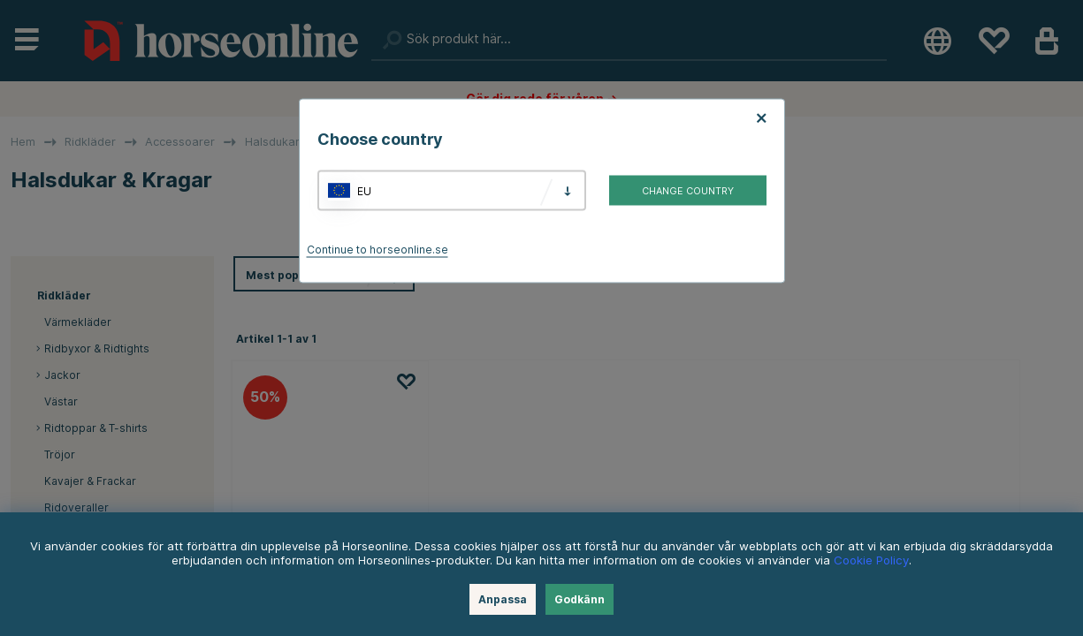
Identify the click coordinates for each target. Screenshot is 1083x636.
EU (364, 190)
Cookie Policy (871, 560)
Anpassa (502, 599)
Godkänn (579, 599)
